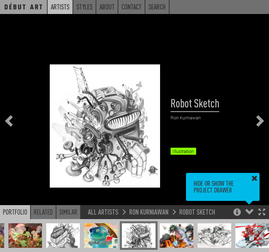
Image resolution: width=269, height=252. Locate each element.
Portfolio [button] (15, 211)
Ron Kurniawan (148, 211)
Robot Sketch (197, 211)
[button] (261, 213)
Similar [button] (68, 211)
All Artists (103, 211)
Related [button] (43, 211)
